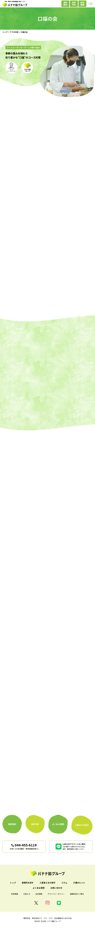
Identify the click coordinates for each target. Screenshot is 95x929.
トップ (5, 32)
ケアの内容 (14, 32)
